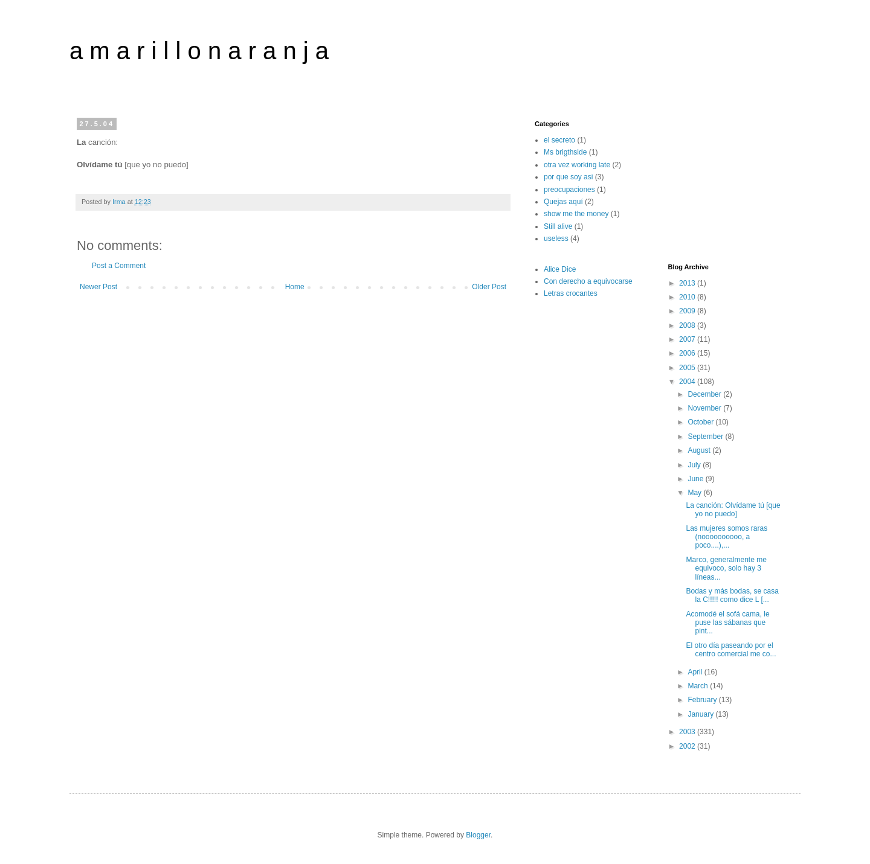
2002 (688, 746)
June (696, 479)
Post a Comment (119, 265)
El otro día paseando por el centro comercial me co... (731, 649)
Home (294, 287)
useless (556, 238)
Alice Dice (560, 269)
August (700, 450)
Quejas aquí (563, 201)
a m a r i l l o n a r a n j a (199, 50)
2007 (688, 339)
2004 (688, 381)
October (701, 422)
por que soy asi (568, 177)
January (701, 714)
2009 (688, 311)
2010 (688, 297)
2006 (688, 353)
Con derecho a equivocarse (588, 281)
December (705, 394)
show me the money (576, 214)
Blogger (478, 835)
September (706, 436)
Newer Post (98, 287)
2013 (688, 283)
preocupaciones (569, 189)
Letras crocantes (571, 293)
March (699, 686)
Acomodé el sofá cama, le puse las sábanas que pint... (727, 623)
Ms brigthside (565, 152)
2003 (688, 732)
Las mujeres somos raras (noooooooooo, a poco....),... (726, 537)
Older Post (489, 287)
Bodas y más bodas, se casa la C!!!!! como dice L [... (732, 595)
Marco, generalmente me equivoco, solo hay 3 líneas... (726, 568)
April (696, 672)
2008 (688, 325)
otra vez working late (577, 165)
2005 (688, 367)
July (695, 465)
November (705, 408)
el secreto (559, 140)
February (703, 700)
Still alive (558, 226)
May (695, 492)
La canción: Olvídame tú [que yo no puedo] (733, 509)
